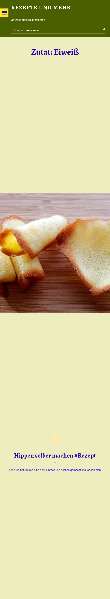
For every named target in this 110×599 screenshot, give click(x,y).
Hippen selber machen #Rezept (55, 455)
